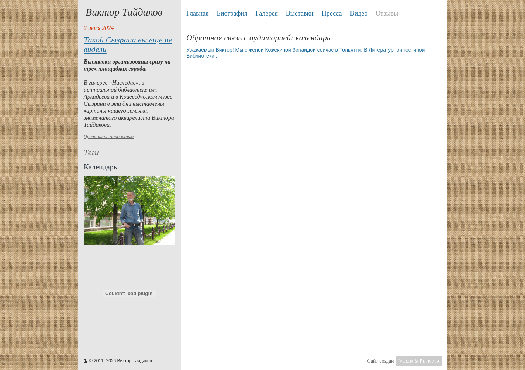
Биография (232, 13)
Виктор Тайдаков (124, 12)
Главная (197, 13)
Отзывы (387, 13)
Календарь (100, 167)
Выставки (300, 13)
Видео (358, 13)
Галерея (266, 13)
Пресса (332, 13)
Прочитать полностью (109, 136)
